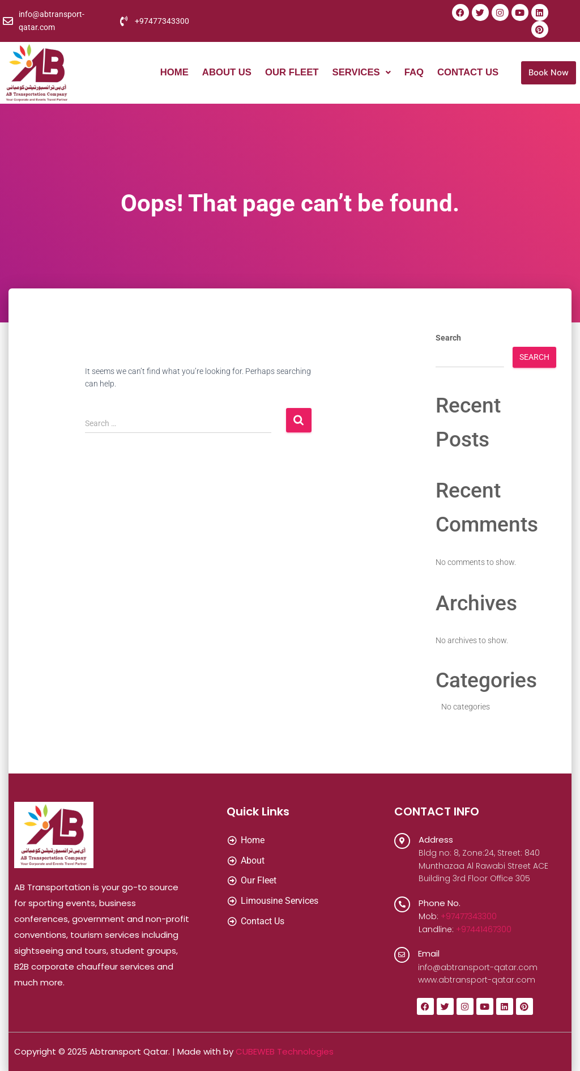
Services (359, 72)
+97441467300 (483, 929)
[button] (359, 73)
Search (448, 337)
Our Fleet (289, 72)
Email (429, 953)
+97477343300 (469, 916)
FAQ (413, 72)
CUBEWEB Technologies (285, 1051)
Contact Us (467, 72)
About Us (223, 72)
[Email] (402, 955)
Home (169, 72)
